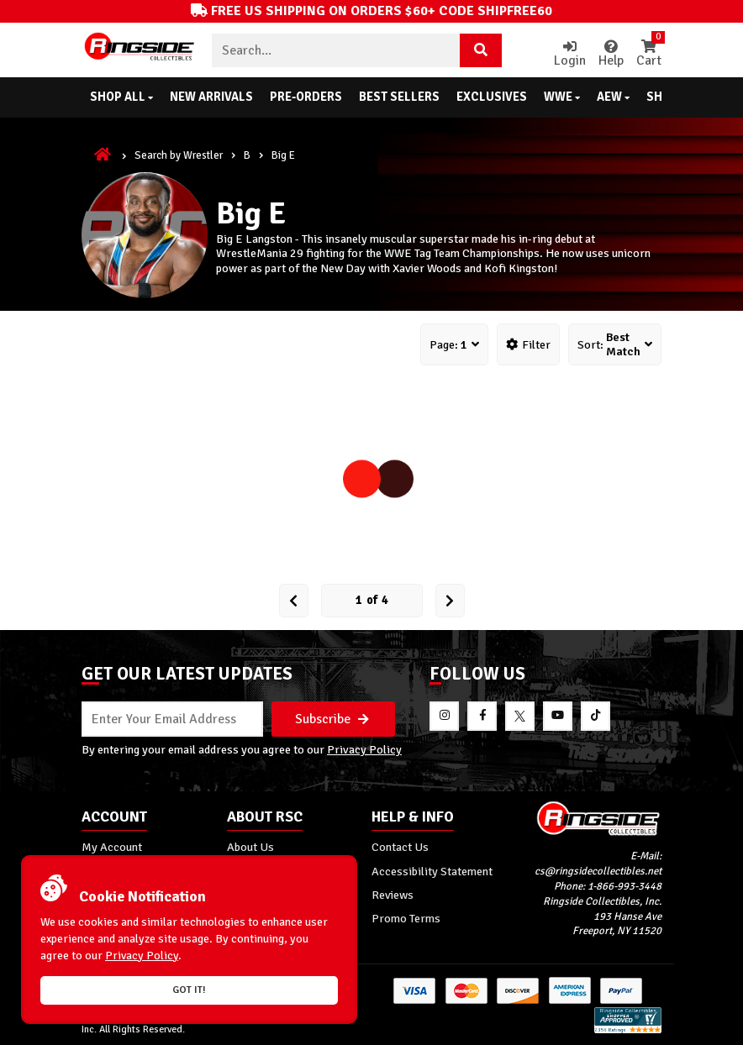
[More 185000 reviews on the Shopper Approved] (627, 1030)
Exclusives (491, 96)
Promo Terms (406, 918)
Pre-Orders (306, 96)
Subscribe (332, 719)
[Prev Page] (293, 600)
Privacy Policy (364, 749)
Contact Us (400, 846)
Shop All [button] (121, 96)
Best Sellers (399, 96)
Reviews (393, 894)
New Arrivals (211, 96)
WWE (562, 96)
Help (611, 54)
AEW (613, 96)
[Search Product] (481, 50)
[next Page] (450, 600)
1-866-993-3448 (624, 886)
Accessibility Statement (432, 871)
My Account (112, 846)
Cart (648, 54)
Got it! (189, 990)
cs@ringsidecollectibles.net (598, 871)
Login (570, 54)
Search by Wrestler (178, 155)
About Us (250, 846)
